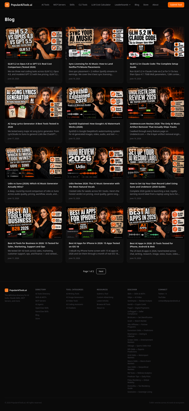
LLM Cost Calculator (101, 4)
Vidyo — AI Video (135, 297)
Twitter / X (162, 294)
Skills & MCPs (41, 297)
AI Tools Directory (42, 294)
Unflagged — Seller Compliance (136, 312)
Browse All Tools (103, 304)
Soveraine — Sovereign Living (140, 392)
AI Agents (39, 304)
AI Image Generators (75, 297)
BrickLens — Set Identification (140, 317)
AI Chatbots (71, 308)
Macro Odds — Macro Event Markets (139, 362)
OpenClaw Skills (42, 308)
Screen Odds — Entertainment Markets (140, 341)
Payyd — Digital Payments (138, 308)
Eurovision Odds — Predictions (140, 330)
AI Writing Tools (72, 294)
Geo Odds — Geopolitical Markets (138, 368)
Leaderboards (123, 4)
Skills (72, 4)
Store (145, 4)
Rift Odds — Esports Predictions (136, 350)
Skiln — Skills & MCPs (136, 294)
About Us (101, 308)
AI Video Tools (72, 301)
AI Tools (45, 4)
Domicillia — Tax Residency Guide (139, 387)
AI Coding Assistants (74, 304)
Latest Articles (103, 301)
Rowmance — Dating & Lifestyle (137, 335)
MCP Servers (59, 4)
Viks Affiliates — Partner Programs (138, 325)
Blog (137, 4)
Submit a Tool (102, 294)
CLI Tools (83, 4)
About (155, 4)
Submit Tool (176, 4)
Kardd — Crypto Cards (137, 304)
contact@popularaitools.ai (169, 301)
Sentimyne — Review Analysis (140, 301)
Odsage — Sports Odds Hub (139, 346)
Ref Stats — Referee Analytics (140, 373)
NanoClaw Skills (42, 311)
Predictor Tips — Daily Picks (139, 376)
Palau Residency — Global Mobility (138, 381)
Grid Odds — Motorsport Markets (138, 356)
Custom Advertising (105, 297)
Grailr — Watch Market (137, 321)
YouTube (162, 297)
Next (101, 271)
